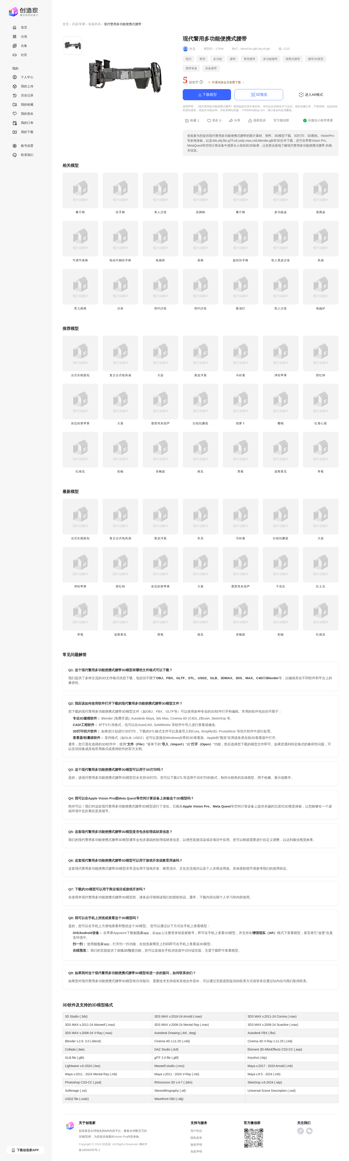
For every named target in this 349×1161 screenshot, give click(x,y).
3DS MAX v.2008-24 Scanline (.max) (273, 1024)
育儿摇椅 (80, 308)
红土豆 (320, 586)
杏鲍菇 (160, 471)
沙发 (120, 308)
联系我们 (22, 155)
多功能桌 (280, 212)
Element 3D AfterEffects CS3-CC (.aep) (275, 1049)
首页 (19, 27)
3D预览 (258, 94)
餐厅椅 (80, 212)
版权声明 (196, 1144)
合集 (19, 46)
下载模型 (207, 94)
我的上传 (22, 86)
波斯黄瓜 (280, 471)
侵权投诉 (257, 121)
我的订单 (22, 123)
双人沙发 (280, 308)
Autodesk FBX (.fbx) (261, 1033)
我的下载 (22, 132)
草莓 (321, 471)
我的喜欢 (22, 114)
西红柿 (320, 375)
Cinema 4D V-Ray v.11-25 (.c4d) (270, 1041)
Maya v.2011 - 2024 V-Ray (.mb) (176, 1074)
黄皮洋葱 (200, 375)
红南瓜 (80, 471)
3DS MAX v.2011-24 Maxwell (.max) (90, 1024)
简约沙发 (160, 308)
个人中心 (22, 77)
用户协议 (196, 1130)
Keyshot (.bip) (257, 1057)
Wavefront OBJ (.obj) (168, 1099)
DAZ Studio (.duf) (166, 1049)
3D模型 (98, 1005)
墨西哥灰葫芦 (160, 423)
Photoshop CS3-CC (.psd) (83, 1082)
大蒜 (160, 375)
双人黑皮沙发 (280, 260)
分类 (19, 37)
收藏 (192, 121)
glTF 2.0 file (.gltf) (166, 1057)
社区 (19, 55)
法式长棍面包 (80, 375)
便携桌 (320, 212)
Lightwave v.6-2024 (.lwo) (82, 1066)
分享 (234, 121)
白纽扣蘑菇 (200, 423)
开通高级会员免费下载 (226, 82)
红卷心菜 (321, 423)
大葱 (120, 423)
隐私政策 (196, 1137)
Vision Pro (120, 1136)
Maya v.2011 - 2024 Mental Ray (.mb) (91, 1074)
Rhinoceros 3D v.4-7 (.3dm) (173, 1082)
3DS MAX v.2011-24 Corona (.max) (272, 1016)
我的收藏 (22, 104)
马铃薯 (240, 375)
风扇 (321, 260)
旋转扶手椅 (240, 260)
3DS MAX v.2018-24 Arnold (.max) (178, 1016)
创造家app (141, 933)
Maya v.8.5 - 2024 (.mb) (264, 1074)
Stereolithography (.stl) (170, 1090)
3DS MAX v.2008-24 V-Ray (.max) (88, 1033)
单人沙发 (160, 212)
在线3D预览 (126, 950)
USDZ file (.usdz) (77, 1099)
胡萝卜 (240, 423)
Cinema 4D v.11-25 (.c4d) (172, 1041)
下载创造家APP (25, 1150)
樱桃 (281, 423)
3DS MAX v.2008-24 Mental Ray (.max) (181, 1024)
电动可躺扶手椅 (120, 260)
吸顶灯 (240, 308)
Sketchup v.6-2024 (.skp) (265, 1082)
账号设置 (22, 146)
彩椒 (120, 471)
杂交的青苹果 (80, 423)
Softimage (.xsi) (76, 1090)
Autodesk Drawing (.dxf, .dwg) (175, 1033)
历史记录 (22, 95)
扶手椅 (120, 212)
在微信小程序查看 (318, 121)
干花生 (280, 586)
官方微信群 (281, 120)
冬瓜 (200, 538)
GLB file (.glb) (74, 1057)
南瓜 (200, 471)
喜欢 (214, 121)
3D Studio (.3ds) (76, 1016)
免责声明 (196, 1151)
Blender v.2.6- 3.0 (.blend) (83, 1041)
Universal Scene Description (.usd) (272, 1090)
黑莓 (240, 471)
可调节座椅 (80, 260)
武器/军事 (78, 24)
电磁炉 (320, 308)
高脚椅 (200, 212)
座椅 (200, 260)
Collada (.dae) (75, 1049)
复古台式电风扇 (120, 375)
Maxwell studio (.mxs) (169, 1066)
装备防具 (94, 24)
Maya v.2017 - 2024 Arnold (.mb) (270, 1066)
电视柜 (160, 260)
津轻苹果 (280, 375)
